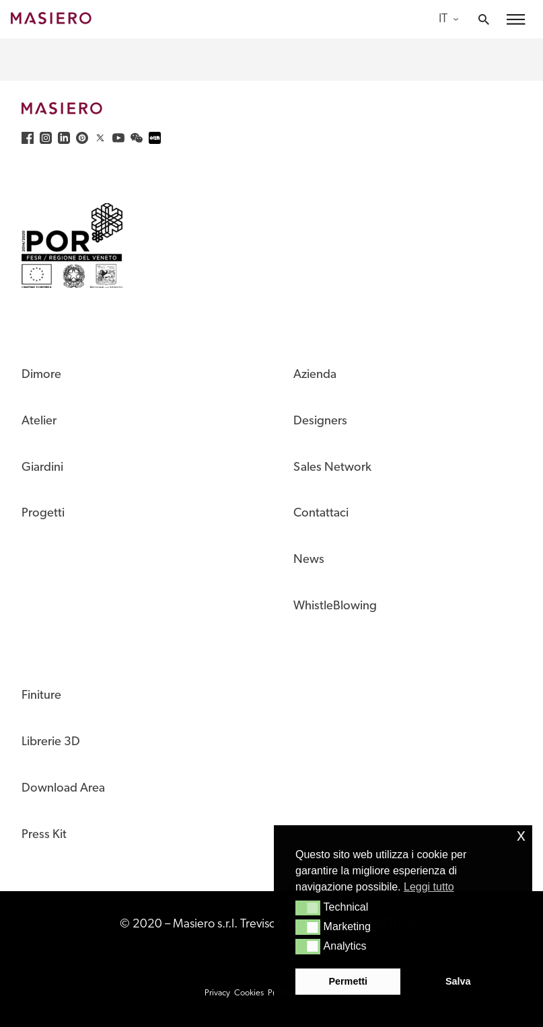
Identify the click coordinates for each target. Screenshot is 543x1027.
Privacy (217, 993)
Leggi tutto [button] (429, 886)
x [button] (521, 835)
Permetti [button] (347, 981)
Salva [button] (458, 981)
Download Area (63, 788)
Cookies (249, 993)
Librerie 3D (51, 742)
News (308, 560)
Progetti (43, 513)
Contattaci (321, 513)
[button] (307, 908)
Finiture (41, 695)
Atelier (39, 421)
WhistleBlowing (335, 606)
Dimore (41, 375)
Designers (320, 421)
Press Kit (44, 835)
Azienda (314, 375)
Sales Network (332, 467)
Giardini (42, 467)
